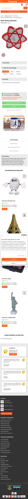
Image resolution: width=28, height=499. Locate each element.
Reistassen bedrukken (5, 425)
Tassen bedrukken (4, 439)
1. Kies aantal (5, 63)
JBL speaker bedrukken (5, 452)
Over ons (2, 458)
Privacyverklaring (4, 477)
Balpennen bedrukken (5, 450)
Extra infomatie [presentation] (14, 151)
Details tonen (21, 255)
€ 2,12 (5, 281)
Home (2, 16)
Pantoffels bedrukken (5, 423)
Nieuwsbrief (3, 470)
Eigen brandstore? (4, 472)
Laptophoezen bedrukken (6, 427)
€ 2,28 (5, 203)
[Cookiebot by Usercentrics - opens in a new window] (21, 235)
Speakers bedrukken (5, 447)
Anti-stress (15, 16)
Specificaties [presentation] (14, 144)
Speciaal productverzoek (14, 11)
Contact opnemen (4, 468)
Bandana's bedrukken (5, 422)
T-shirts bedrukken (5, 441)
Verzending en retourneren (6, 466)
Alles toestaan (14, 259)
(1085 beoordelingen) (13, 351)
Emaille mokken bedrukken (6, 429)
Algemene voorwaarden (6, 479)
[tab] (14, 139)
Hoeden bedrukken (5, 431)
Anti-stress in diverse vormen (7, 17)
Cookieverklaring (4, 475)
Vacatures (3, 462)
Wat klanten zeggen (5, 460)
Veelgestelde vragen (5, 464)
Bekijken (4, 209)
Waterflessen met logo (5, 443)
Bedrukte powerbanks (5, 445)
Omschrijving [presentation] (14, 140)
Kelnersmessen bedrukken (6, 420)
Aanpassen (14, 263)
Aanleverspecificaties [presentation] (14, 147)
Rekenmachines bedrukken (6, 433)
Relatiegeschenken (8, 16)
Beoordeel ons (13, 354)
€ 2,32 (5, 320)
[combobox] (12, 8)
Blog (1, 473)
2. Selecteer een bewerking (9, 68)
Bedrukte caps (4, 448)
